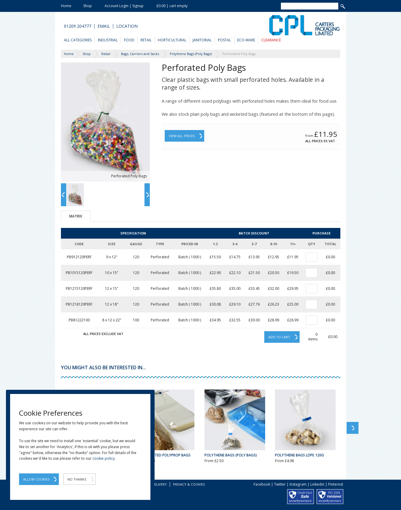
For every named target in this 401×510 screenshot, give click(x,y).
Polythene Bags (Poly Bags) (231, 455)
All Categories (78, 40)
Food (129, 40)
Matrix (75, 216)
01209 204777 (77, 26)
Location (127, 26)
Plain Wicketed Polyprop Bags (162, 455)
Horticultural (172, 40)
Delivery (159, 484)
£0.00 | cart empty (172, 5)
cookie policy (103, 458)
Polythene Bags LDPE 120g (299, 455)
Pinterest (335, 484)
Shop (87, 5)
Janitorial (202, 40)
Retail (146, 40)
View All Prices (182, 136)
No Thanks (76, 479)
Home (66, 5)
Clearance (271, 40)
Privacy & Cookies (189, 484)
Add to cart (279, 337)
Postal (224, 40)
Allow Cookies (36, 479)
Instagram (298, 484)
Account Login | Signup (124, 5)
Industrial (108, 40)
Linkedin (317, 484)
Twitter (280, 484)
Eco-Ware (246, 40)
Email (104, 26)
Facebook (262, 484)
